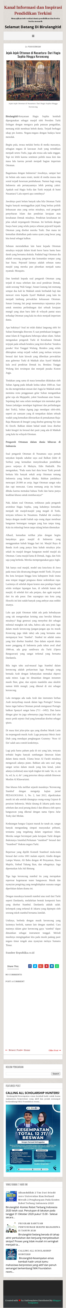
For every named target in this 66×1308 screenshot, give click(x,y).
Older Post (53, 1050)
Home (27, 1050)
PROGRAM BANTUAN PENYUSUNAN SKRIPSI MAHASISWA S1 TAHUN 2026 (39, 1227)
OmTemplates (31, 1300)
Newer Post (15, 1050)
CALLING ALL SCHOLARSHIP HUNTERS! (32, 1093)
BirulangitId (12, 116)
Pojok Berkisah (34, 46)
